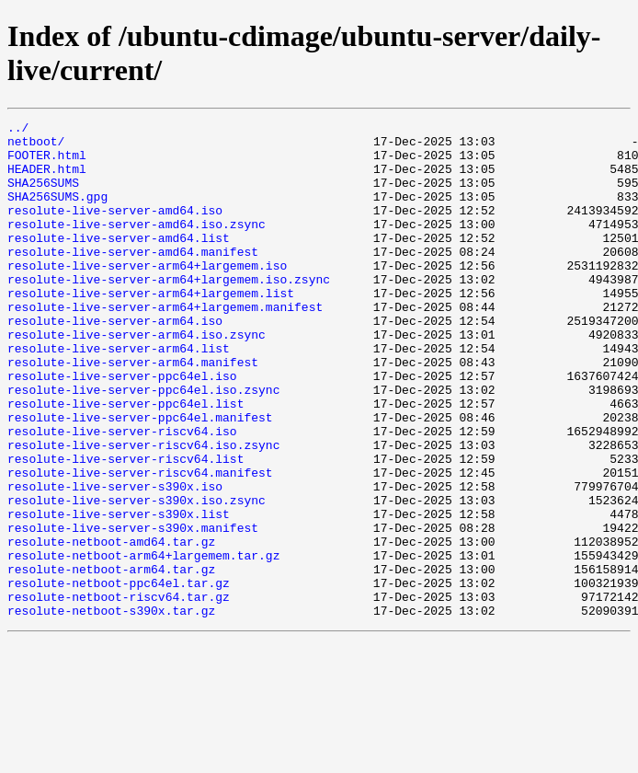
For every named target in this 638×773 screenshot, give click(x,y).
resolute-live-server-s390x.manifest (132, 610)
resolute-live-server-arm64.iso (114, 361)
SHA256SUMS (43, 196)
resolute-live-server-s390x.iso (114, 560)
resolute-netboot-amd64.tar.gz (111, 626)
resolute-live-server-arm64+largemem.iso (147, 295)
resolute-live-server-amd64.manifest (132, 279)
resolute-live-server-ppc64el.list (125, 461)
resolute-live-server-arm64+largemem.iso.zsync (168, 312)
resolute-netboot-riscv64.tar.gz (118, 693)
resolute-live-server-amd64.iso (114, 229)
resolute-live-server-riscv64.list (125, 527)
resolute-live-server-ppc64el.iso (122, 428)
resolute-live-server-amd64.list (118, 262)
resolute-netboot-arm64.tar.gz (111, 660)
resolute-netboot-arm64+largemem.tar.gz (143, 643)
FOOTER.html (46, 163)
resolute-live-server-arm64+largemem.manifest (165, 345)
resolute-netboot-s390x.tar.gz (111, 709)
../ (17, 129)
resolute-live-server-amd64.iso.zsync (136, 245)
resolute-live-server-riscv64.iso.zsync (143, 510)
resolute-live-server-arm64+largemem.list (150, 328)
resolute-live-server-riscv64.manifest (140, 544)
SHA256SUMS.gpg (57, 212)
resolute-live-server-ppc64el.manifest (140, 477)
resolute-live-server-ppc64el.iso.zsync (143, 444)
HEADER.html (46, 179)
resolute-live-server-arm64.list (118, 394)
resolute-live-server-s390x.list (118, 593)
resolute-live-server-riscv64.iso (122, 494)
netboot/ (35, 146)
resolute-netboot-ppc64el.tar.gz (118, 676)
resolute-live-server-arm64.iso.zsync (136, 378)
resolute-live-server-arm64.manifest (132, 411)
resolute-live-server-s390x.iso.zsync (136, 577)
